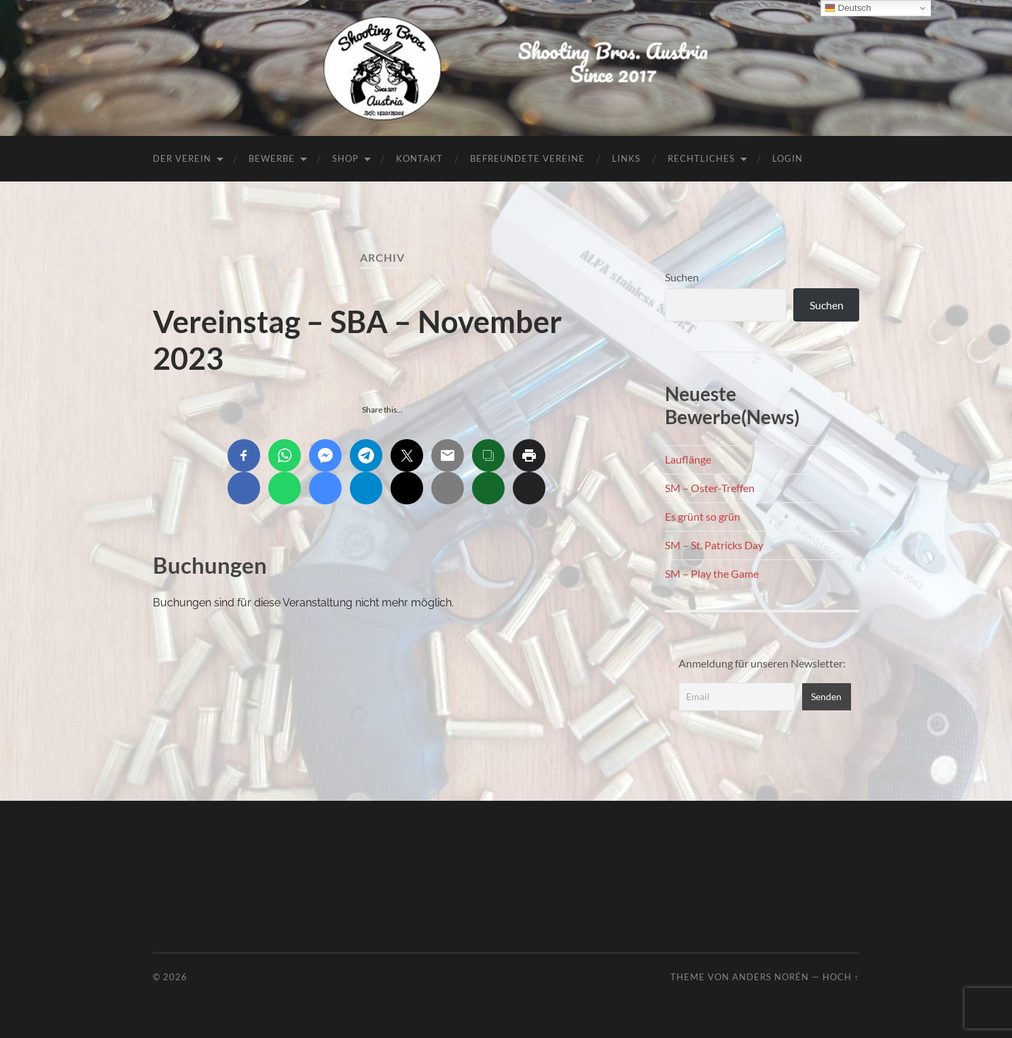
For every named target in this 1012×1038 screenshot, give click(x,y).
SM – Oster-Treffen (710, 487)
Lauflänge (688, 459)
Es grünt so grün (702, 516)
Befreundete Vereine (527, 158)
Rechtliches (701, 158)
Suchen (682, 277)
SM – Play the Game (712, 573)
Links (626, 158)
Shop (345, 158)
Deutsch (848, 8)
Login (787, 158)
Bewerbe (272, 158)
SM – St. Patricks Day (714, 544)
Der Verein (182, 158)
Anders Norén (770, 976)
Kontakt (419, 158)
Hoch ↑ (841, 976)
